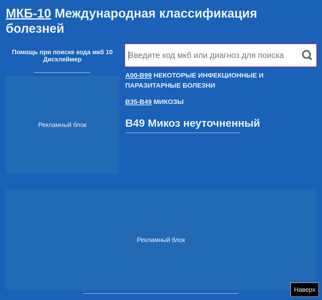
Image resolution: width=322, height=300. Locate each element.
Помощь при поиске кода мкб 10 (62, 52)
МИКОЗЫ (154, 101)
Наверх (304, 289)
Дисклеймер (62, 59)
